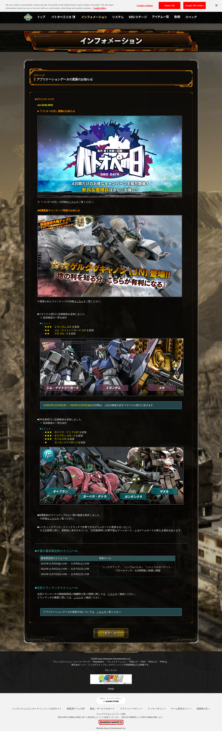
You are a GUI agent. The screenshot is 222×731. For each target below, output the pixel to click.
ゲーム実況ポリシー (181, 708)
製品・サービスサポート (102, 708)
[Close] (216, 4)
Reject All (169, 4)
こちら (72, 201)
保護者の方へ (203, 708)
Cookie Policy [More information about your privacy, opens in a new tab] (99, 6)
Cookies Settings (145, 4)
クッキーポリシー (157, 708)
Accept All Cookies (194, 4)
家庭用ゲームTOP (76, 708)
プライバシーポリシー (131, 708)
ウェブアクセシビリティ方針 (111, 714)
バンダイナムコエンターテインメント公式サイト (37, 708)
